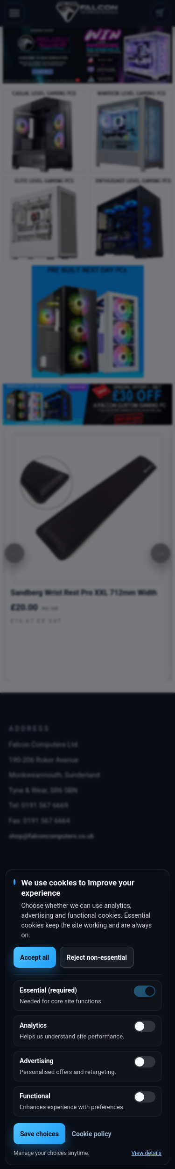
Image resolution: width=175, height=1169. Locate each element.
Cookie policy (92, 1134)
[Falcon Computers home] (87, 13)
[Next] (160, 553)
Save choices (39, 1134)
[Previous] (14, 553)
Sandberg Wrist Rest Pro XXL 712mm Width (84, 592)
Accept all (34, 957)
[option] (88, 55)
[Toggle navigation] (14, 13)
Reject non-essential (97, 957)
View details (146, 1153)
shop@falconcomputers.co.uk (51, 836)
